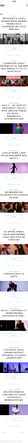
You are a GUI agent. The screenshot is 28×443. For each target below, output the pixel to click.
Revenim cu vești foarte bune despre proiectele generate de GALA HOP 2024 (14, 23)
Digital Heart (19, 441)
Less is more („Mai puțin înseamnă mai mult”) (14, 155)
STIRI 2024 (14, 16)
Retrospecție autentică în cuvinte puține (14, 195)
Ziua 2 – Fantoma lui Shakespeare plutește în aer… (14, 313)
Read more (14, 48)
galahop (19, 55)
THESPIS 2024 (16, 103)
